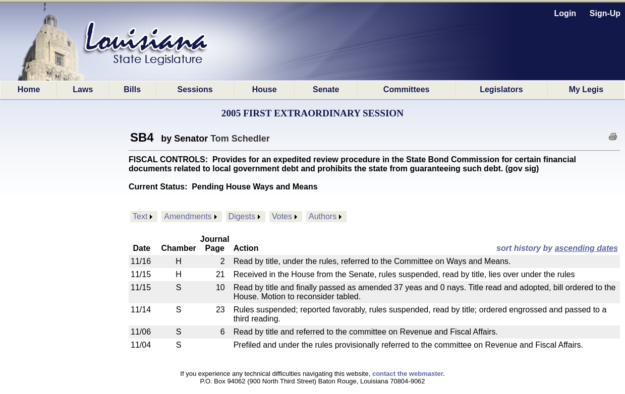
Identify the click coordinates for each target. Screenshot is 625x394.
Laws (83, 89)
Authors (322, 216)
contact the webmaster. (408, 373)
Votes (282, 216)
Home (29, 89)
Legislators (501, 89)
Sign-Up (605, 13)
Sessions (194, 89)
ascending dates (586, 248)
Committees (406, 89)
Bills (132, 89)
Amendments (187, 216)
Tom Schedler (240, 139)
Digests (242, 216)
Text (140, 216)
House (264, 89)
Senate (326, 89)
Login (565, 13)
